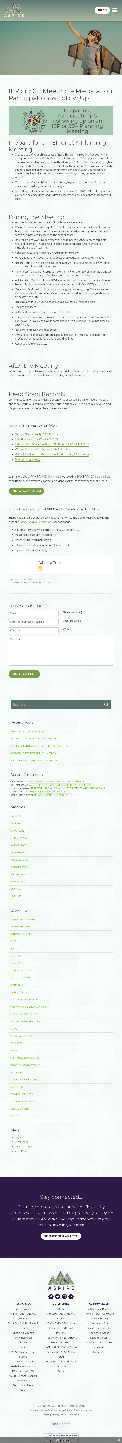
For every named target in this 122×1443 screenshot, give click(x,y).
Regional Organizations (25, 1065)
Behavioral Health (21, 934)
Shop (61, 1371)
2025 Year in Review (99, 1309)
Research (16, 1072)
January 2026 (18, 845)
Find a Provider (23, 1309)
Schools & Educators (38, 582)
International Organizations (28, 1006)
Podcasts (16, 1043)
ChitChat (15, 955)
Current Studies (20, 970)
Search (106, 705)
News (13, 1028)
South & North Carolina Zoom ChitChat (35, 760)
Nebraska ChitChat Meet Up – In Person (34, 753)
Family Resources (20, 992)
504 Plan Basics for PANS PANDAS (36, 439)
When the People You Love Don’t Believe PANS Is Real (60, 785)
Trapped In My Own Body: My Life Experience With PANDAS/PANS (68, 788)
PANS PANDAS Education (35, 522)
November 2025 (19, 859)
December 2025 (19, 852)
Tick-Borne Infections (23, 1361)
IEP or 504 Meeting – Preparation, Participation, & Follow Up (52, 454)
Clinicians (16, 963)
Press (13, 1050)
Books (14, 948)
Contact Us (99, 1352)
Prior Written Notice (27, 459)
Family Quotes (18, 985)
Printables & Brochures (25, 1057)
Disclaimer (74, 1414)
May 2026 (15, 816)
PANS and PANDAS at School (61, 1347)
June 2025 (15, 896)
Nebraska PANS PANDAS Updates (47, 791)
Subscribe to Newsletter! (61, 1236)
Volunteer (99, 1347)
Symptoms (16, 1087)
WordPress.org (23, 1151)
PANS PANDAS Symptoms (61, 1323)
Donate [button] (102, 10)
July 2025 (15, 889)
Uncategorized (19, 1108)
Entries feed (21, 1142)
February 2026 (18, 838)
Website (68, 629)
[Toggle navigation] (114, 10)
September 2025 (19, 874)
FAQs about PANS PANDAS (61, 1352)
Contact (45, 1414)
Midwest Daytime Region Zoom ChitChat (34, 738)
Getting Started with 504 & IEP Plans (38, 434)
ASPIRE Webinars (20, 926)
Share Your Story (99, 1337)
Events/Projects (20, 977)
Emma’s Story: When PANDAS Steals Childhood (58, 781)
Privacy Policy (59, 1414)
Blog (23, 582)
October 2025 (18, 867)
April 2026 (16, 823)
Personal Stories (21, 1035)
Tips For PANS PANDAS (23, 1101)
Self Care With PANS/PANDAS (27, 731)
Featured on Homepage (24, 999)
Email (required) (72, 621)
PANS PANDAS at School (26, 491)
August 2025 (18, 881)
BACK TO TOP (61, 1424)
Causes (61, 1318)
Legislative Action (99, 1333)
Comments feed (24, 1146)
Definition (61, 1309)
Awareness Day (99, 1323)
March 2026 (17, 830)
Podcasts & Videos (23, 1385)
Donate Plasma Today (99, 1328)
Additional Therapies (23, 919)
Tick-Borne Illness (21, 1094)
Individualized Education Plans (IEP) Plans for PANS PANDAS (52, 444)
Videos (14, 1116)
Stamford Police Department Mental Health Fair (39, 745)
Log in (18, 1137)
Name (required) (72, 612)
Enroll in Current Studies (99, 1342)
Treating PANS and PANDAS (61, 1337)
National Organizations (25, 1021)
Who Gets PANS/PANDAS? (61, 1313)
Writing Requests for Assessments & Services (43, 449)
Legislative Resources (23, 1014)
